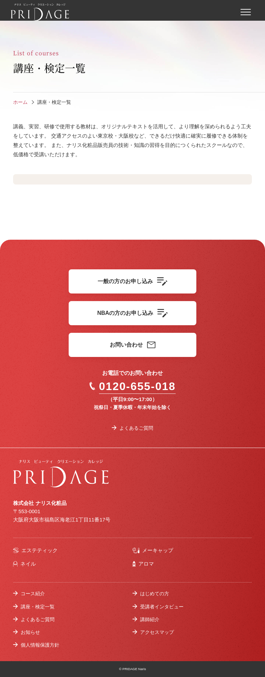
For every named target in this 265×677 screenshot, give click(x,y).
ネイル (24, 564)
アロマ (143, 564)
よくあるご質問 (136, 428)
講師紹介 (149, 619)
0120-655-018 (132, 386)
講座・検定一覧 (38, 606)
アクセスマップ (157, 632)
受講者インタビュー (162, 606)
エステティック (35, 550)
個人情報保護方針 (40, 645)
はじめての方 (154, 593)
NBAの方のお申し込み (132, 313)
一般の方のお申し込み (132, 281)
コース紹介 (33, 593)
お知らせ (30, 632)
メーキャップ (152, 550)
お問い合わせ (133, 344)
